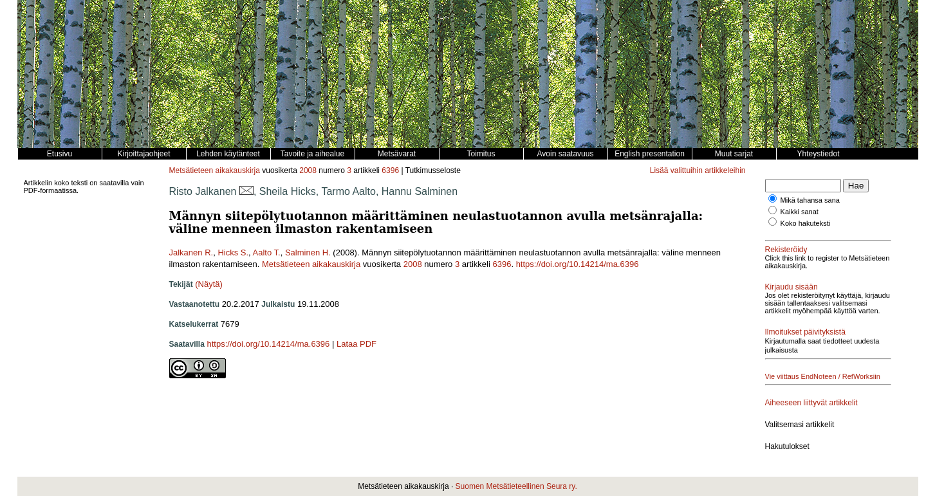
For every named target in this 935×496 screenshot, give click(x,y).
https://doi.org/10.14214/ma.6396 (577, 264)
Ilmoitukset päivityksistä (805, 331)
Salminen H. (308, 252)
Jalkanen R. (191, 252)
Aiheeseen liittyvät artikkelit (811, 402)
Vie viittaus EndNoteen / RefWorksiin (822, 376)
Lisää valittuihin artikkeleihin (698, 170)
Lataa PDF (356, 344)
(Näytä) (209, 284)
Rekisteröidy (786, 249)
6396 (390, 170)
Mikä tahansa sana (810, 200)
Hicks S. (233, 252)
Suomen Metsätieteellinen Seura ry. (516, 486)
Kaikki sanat (800, 212)
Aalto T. (267, 252)
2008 (308, 170)
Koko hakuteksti (806, 223)
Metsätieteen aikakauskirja (214, 170)
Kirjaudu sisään (791, 286)
